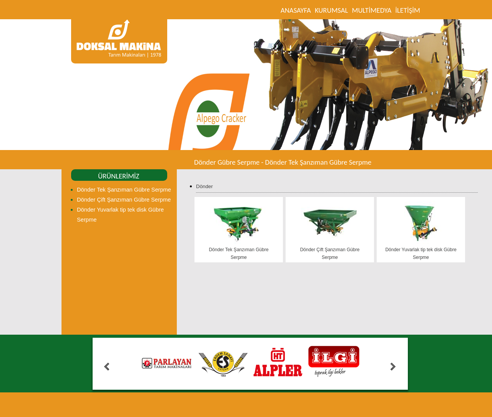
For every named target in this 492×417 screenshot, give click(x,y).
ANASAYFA (296, 10)
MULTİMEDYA (371, 10)
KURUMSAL (331, 10)
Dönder (204, 186)
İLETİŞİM (407, 10)
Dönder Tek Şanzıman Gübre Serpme (124, 190)
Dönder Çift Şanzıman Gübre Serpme (124, 200)
